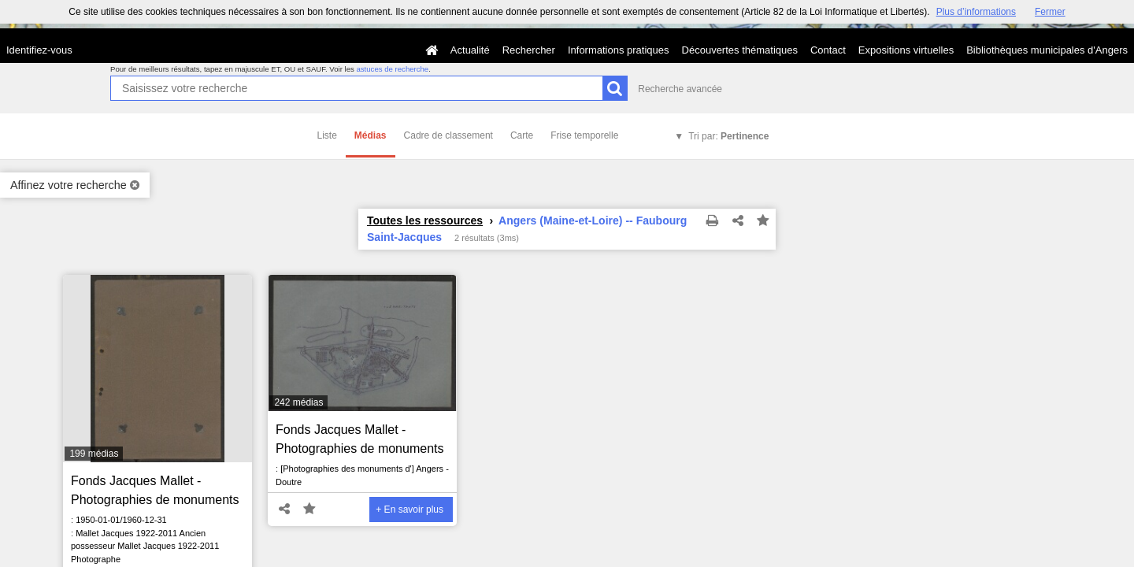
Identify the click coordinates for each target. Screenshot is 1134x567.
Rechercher (528, 50)
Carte (521, 135)
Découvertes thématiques (740, 50)
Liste (327, 135)
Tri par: (728, 136)
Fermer (1050, 11)
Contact (828, 50)
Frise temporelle (584, 135)
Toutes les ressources (425, 220)
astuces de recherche (392, 69)
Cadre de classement (448, 135)
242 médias (298, 402)
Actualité (470, 50)
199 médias (93, 453)
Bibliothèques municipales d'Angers (1047, 50)
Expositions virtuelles (906, 50)
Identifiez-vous (39, 50)
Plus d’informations (976, 11)
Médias (370, 135)
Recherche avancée (680, 88)
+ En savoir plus (409, 509)
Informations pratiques (618, 50)
